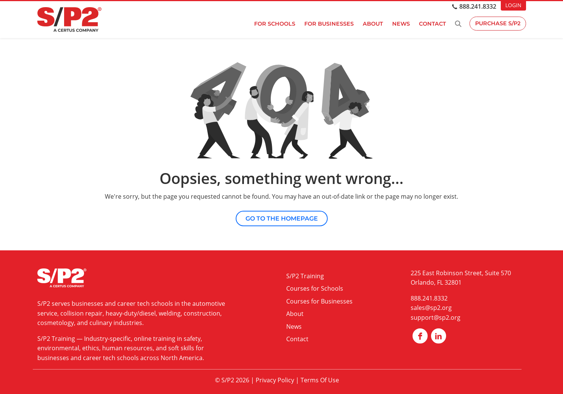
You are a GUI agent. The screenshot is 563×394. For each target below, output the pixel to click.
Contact (431, 23)
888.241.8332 (477, 6)
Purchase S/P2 (497, 23)
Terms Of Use (320, 380)
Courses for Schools (314, 288)
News (400, 23)
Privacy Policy (275, 380)
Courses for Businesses (319, 301)
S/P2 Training (56, 338)
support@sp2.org (435, 317)
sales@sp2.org (431, 308)
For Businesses (328, 23)
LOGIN (513, 5)
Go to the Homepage (281, 218)
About (372, 23)
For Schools (274, 23)
